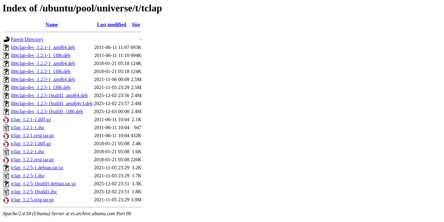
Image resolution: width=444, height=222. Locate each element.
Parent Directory (27, 39)
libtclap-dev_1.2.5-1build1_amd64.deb (49, 95)
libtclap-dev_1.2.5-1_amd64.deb (43, 79)
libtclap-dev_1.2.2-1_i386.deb (40, 71)
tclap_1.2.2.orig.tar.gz (32, 159)
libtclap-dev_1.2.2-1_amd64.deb (43, 63)
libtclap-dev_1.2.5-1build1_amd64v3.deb (51, 103)
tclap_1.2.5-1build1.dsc (34, 191)
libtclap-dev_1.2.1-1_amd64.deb (43, 47)
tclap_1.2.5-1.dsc (28, 175)
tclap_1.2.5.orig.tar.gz (32, 199)
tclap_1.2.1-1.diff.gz (31, 119)
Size (136, 24)
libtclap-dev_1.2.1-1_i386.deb (40, 55)
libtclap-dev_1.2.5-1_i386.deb (40, 87)
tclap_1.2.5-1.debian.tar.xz (37, 167)
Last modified (111, 24)
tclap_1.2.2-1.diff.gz (31, 143)
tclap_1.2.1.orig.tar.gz (32, 135)
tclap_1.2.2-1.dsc (28, 151)
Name (52, 24)
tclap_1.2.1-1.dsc (28, 127)
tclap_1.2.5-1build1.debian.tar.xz (43, 183)
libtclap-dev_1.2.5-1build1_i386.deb (47, 111)
